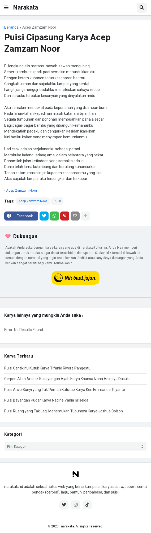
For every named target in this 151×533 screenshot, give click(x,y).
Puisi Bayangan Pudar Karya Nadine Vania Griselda (46, 400)
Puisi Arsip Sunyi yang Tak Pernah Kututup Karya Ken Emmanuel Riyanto (64, 389)
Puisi (57, 201)
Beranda (11, 27)
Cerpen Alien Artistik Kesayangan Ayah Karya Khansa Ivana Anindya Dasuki (67, 379)
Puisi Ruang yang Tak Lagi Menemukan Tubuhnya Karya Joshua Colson (63, 411)
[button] (6, 7)
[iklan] (75, 297)
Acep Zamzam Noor (39, 27)
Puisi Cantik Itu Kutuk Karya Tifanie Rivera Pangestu (47, 368)
